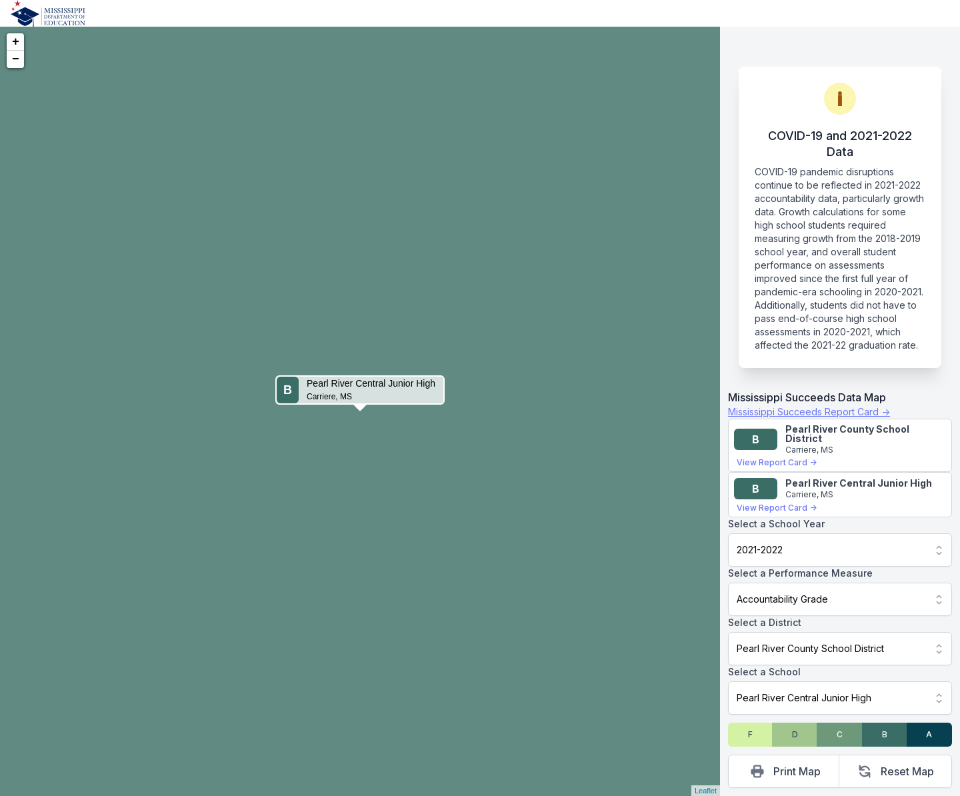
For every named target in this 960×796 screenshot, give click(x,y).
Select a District (764, 622)
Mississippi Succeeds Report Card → (809, 411)
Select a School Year (776, 523)
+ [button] (15, 42)
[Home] (48, 13)
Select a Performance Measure (800, 573)
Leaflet (706, 791)
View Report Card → (777, 462)
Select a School (764, 671)
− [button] (15, 59)
